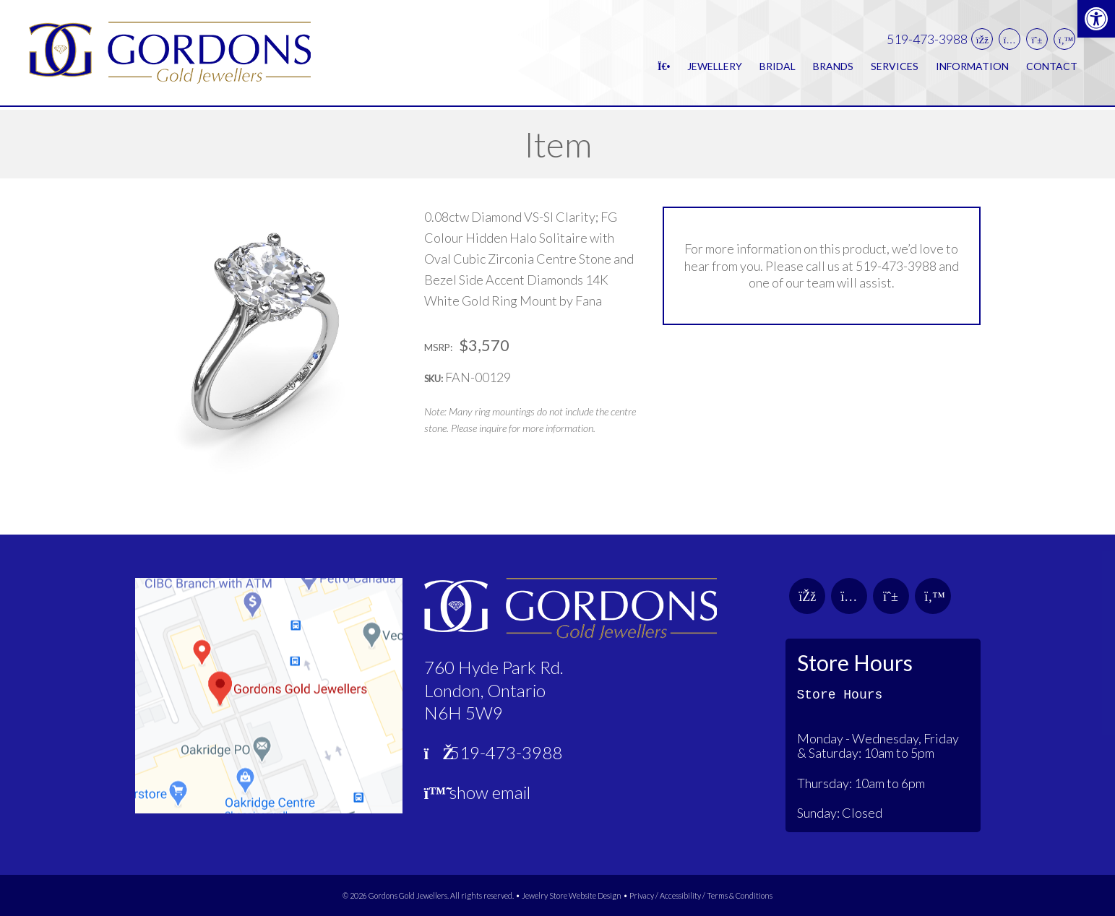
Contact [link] (1051, 67)
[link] (1096, 19)
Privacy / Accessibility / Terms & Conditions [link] (700, 895)
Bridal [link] (777, 67)
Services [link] (894, 67)
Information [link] (972, 67)
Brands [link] (833, 67)
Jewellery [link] (714, 67)
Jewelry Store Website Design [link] (571, 895)
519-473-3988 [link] (927, 40)
